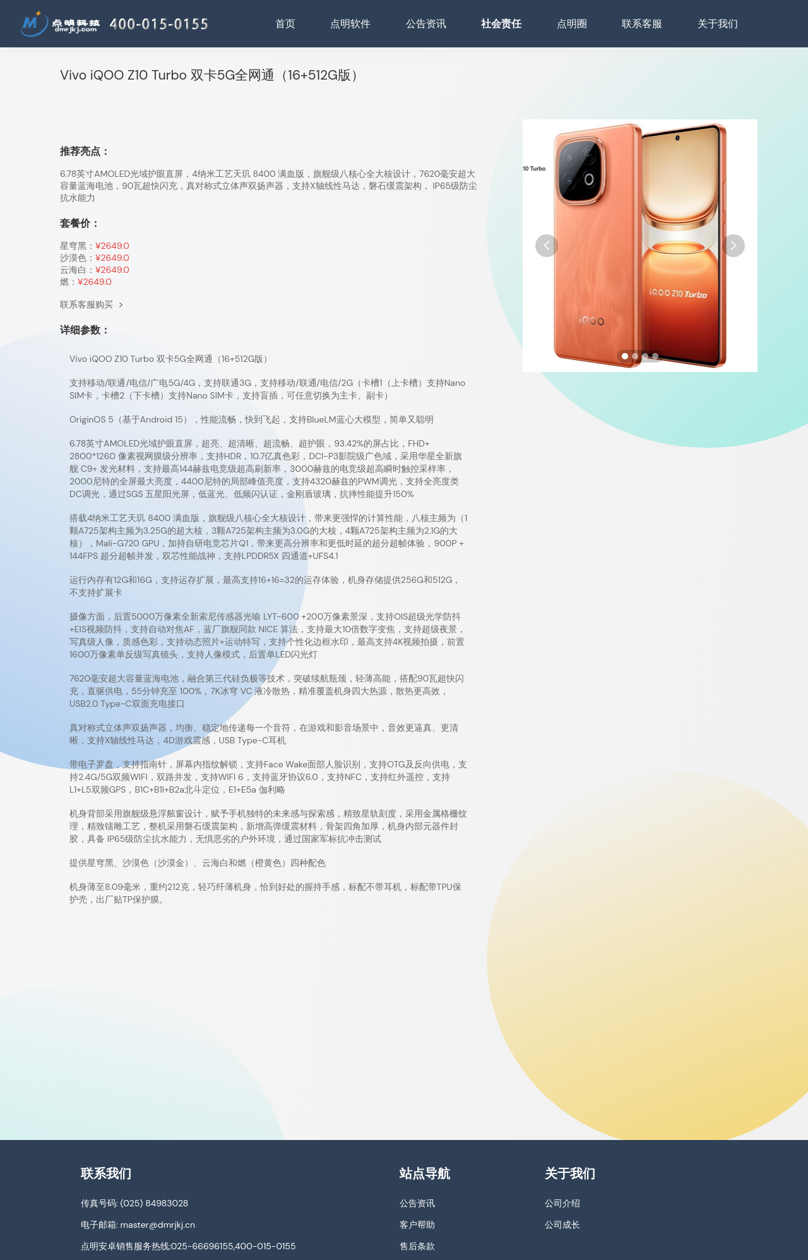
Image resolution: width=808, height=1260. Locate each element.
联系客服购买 (92, 304)
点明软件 (350, 23)
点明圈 (572, 23)
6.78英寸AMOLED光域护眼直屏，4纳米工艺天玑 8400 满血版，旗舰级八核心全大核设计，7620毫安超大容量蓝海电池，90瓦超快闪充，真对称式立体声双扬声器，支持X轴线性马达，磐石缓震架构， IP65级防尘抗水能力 (268, 185)
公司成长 (562, 1224)
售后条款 (417, 1246)
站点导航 (425, 1173)
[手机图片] (640, 245)
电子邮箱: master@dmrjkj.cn (138, 1224)
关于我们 (718, 23)
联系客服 (642, 23)
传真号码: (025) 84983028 (134, 1203)
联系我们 (106, 1173)
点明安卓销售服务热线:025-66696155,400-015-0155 (188, 1246)
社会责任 (501, 23)
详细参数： (85, 330)
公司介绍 (562, 1203)
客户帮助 (417, 1224)
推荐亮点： (85, 151)
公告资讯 (426, 23)
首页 (285, 23)
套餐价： (80, 223)
